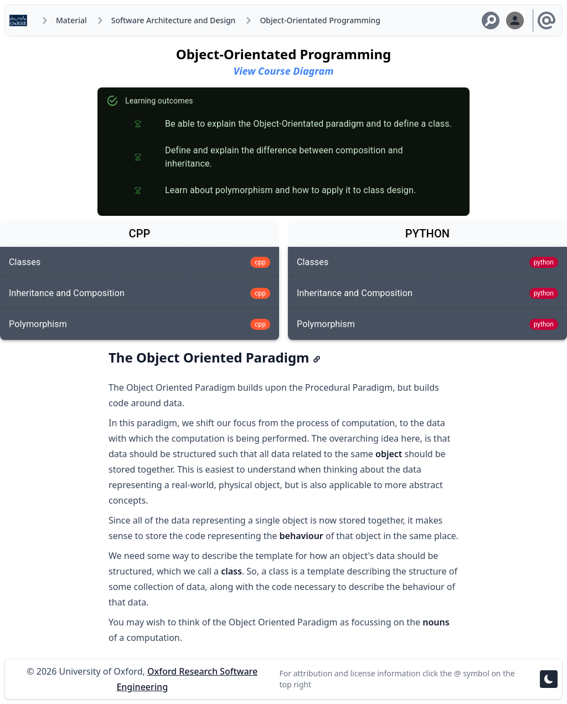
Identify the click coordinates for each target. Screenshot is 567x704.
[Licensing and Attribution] (546, 20)
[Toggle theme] (549, 679)
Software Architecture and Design (173, 20)
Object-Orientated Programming (320, 20)
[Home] (20, 20)
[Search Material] (491, 20)
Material (71, 20)
